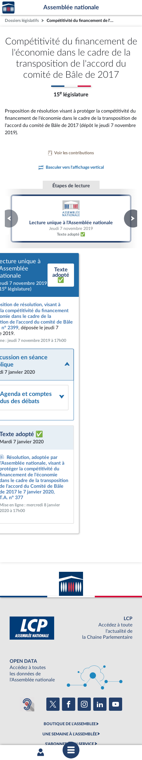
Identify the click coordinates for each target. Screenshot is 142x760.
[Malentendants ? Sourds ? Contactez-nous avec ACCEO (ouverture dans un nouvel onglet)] (27, 655)
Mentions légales (36, 720)
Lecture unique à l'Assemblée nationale (71, 218)
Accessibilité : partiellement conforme (86, 720)
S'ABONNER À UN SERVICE (69, 695)
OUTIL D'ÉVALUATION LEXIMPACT (69, 705)
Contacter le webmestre (45, 726)
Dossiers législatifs (22, 20)
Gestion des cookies (101, 726)
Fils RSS (75, 726)
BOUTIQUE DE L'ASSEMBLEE (70, 675)
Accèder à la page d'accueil (8, 8)
